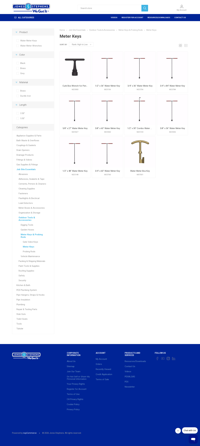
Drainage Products (25, 155)
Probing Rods (29, 251)
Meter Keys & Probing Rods (32, 235)
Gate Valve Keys (30, 242)
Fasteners (23, 193)
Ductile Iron (25, 96)
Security (22, 280)
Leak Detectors (26, 203)
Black (22, 63)
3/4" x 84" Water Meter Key (172, 86)
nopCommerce (30, 433)
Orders (99, 364)
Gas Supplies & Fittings (27, 164)
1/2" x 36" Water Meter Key (107, 86)
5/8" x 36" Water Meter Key (172, 128)
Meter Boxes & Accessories (32, 208)
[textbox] (109, 8)
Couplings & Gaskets (26, 145)
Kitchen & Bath (23, 285)
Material (23, 82)
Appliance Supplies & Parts (28, 135)
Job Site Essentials (26, 169)
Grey (22, 73)
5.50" (22, 118)
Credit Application (104, 374)
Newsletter (130, 387)
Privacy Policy (73, 409)
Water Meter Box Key (140, 171)
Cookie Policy (73, 404)
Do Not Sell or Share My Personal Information (78, 377)
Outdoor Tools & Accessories (27, 218)
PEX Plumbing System (26, 290)
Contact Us (180, 17)
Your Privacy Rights (76, 384)
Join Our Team (73, 371)
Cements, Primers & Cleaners (32, 184)
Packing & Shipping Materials (32, 261)
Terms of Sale (102, 379)
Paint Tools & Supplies (29, 266)
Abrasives (23, 174)
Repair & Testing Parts (26, 309)
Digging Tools (27, 225)
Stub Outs (21, 314)
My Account (182, 10)
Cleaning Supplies (27, 188)
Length (23, 104)
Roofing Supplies (26, 271)
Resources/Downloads (159, 17)
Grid (180, 45)
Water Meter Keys (28, 40)
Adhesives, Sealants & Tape (31, 179)
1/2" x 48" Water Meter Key (75, 171)
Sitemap (70, 366)
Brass (23, 68)
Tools (19, 323)
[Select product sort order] (81, 44)
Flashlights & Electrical (29, 198)
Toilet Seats (22, 319)
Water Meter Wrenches (31, 45)
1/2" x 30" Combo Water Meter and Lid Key (140, 128)
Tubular (19, 328)
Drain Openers (23, 150)
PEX (126, 381)
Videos (114, 17)
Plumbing (20, 304)
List (186, 45)
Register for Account (132, 17)
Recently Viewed (103, 369)
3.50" (22, 113)
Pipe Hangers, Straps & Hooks (30, 295)
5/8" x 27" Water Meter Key (75, 128)
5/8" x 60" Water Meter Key (107, 128)
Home (62, 30)
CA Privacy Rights (75, 399)
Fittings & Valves (24, 159)
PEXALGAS (130, 376)
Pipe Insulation (23, 299)
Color (22, 54)
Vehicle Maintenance (30, 256)
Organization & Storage (29, 212)
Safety (22, 275)
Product (23, 32)
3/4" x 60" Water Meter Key (107, 171)
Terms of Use (73, 394)
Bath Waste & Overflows (27, 140)
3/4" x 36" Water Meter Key (140, 86)
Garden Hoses (27, 229)
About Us (71, 361)
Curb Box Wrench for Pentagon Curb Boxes (75, 86)
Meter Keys (28, 246)
